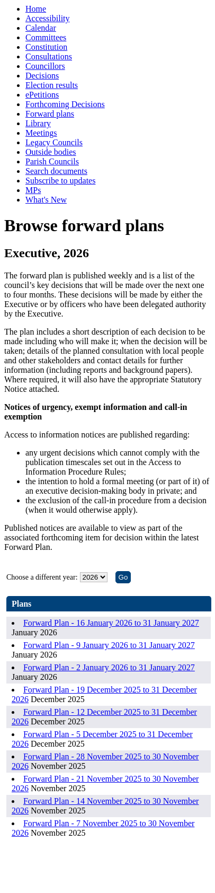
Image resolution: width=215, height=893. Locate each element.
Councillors (45, 66)
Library (38, 123)
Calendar (40, 27)
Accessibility (47, 18)
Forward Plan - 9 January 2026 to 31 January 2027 (109, 645)
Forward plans (49, 113)
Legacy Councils (54, 142)
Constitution (46, 46)
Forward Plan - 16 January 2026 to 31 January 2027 (111, 622)
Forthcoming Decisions (65, 104)
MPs (33, 190)
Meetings (41, 132)
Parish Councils (52, 161)
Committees (45, 37)
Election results (51, 85)
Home (35, 8)
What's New (46, 199)
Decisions (42, 75)
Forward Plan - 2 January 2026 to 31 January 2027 (109, 667)
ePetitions (42, 94)
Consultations (48, 56)
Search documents (56, 171)
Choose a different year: (42, 577)
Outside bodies (50, 151)
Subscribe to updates (60, 180)
